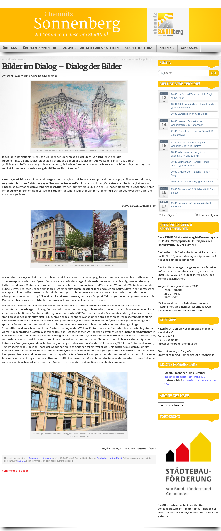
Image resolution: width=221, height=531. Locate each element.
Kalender (166, 48)
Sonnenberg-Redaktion (41, 458)
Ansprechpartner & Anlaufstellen (91, 48)
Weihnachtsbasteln (15, 59)
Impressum (189, 48)
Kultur (112, 458)
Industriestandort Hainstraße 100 (184, 376)
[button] (167, 215)
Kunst (119, 458)
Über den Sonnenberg (40, 48)
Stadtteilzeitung (139, 48)
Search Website (214, 73)
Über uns (10, 48)
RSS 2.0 (21, 460)
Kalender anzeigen (207, 215)
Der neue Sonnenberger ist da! (137, 59)
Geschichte (102, 458)
